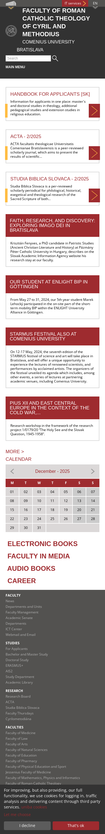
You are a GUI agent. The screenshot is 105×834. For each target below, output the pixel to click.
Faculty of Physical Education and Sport (36, 766)
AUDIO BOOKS (31, 568)
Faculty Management (22, 612)
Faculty (13, 595)
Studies (13, 643)
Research (14, 690)
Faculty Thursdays (20, 713)
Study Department (20, 676)
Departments (16, 623)
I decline (27, 825)
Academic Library (19, 682)
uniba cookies (34, 807)
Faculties (15, 727)
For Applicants (17, 648)
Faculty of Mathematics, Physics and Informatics (43, 777)
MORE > (15, 451)
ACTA (10, 702)
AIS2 (9, 671)
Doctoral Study (17, 659)
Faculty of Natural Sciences (27, 749)
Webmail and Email (21, 634)
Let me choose (17, 814)
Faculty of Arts (17, 744)
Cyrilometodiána (18, 718)
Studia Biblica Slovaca (22, 707)
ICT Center (14, 629)
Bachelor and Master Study (27, 654)
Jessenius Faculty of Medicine (28, 772)
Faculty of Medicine (21, 732)
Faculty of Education (21, 755)
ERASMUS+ (14, 665)
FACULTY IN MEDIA (39, 556)
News (10, 601)
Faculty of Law (16, 738)
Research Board (18, 696)
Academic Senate (19, 617)
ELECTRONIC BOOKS (43, 543)
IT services (73, 3)
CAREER (22, 581)
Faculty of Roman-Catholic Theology (33, 783)
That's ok (75, 825)
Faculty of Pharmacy (21, 761)
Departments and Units (24, 606)
